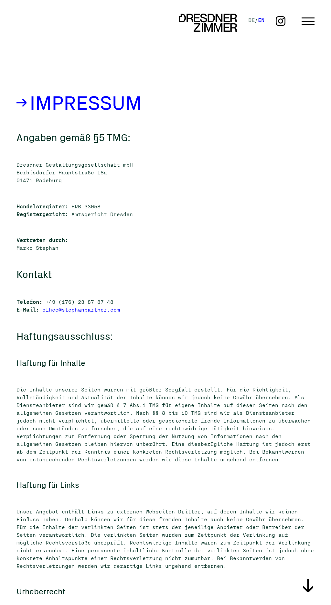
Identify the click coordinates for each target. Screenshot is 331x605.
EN (261, 20)
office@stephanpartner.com (81, 309)
